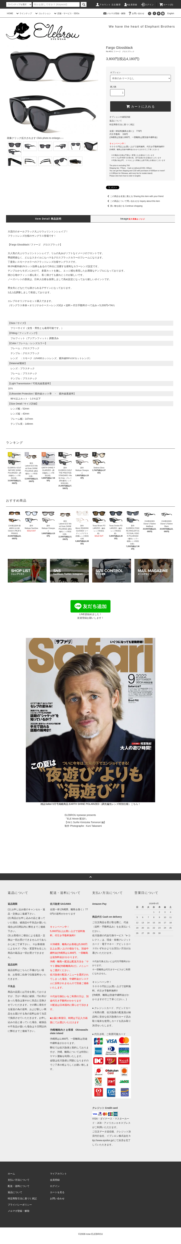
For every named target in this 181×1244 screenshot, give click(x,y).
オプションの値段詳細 (119, 117)
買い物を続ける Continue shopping (124, 206)
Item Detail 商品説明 (48, 218)
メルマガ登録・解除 (114, 13)
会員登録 (130, 4)
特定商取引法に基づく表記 (121, 124)
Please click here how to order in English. (125, 176)
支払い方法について (18, 1179)
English (169, 13)
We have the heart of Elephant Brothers (142, 26)
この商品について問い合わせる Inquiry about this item (133, 201)
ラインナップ (23, 13)
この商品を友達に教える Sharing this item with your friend (134, 196)
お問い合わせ (136, 13)
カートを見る (57, 1192)
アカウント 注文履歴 (108, 4)
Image (132, 218)
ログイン (147, 4)
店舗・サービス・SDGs (66, 13)
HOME (10, 13)
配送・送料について (18, 1186)
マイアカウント (58, 1173)
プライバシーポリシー (20, 1204)
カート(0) (166, 4)
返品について (115, 121)
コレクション (42, 13)
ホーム (11, 1173)
